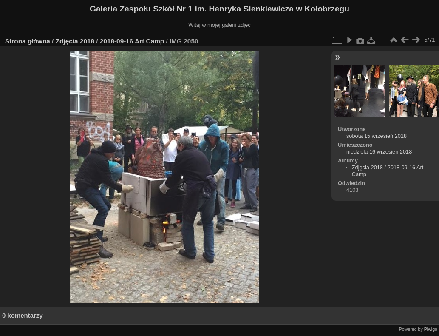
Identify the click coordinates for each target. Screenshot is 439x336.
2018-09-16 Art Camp (132, 41)
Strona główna (27, 41)
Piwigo (430, 329)
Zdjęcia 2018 (75, 41)
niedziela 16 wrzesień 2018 (379, 151)
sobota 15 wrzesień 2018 (376, 136)
